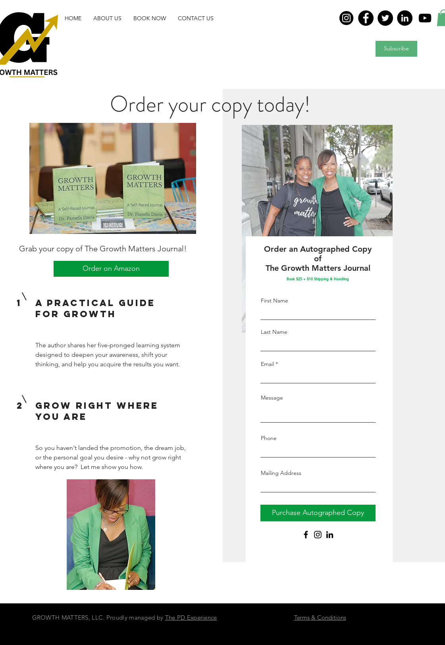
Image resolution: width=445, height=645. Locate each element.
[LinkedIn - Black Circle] (400, 629)
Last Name (274, 332)
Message (272, 397)
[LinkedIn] (404, 18)
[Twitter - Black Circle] (381, 629)
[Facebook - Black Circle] (361, 629)
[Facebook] (366, 18)
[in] (346, 18)
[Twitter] (385, 18)
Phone (269, 438)
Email (267, 364)
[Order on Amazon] (111, 269)
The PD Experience (191, 617)
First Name (274, 300)
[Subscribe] (396, 49)
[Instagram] (318, 535)
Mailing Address (281, 473)
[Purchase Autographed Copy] (318, 513)
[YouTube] (425, 18)
